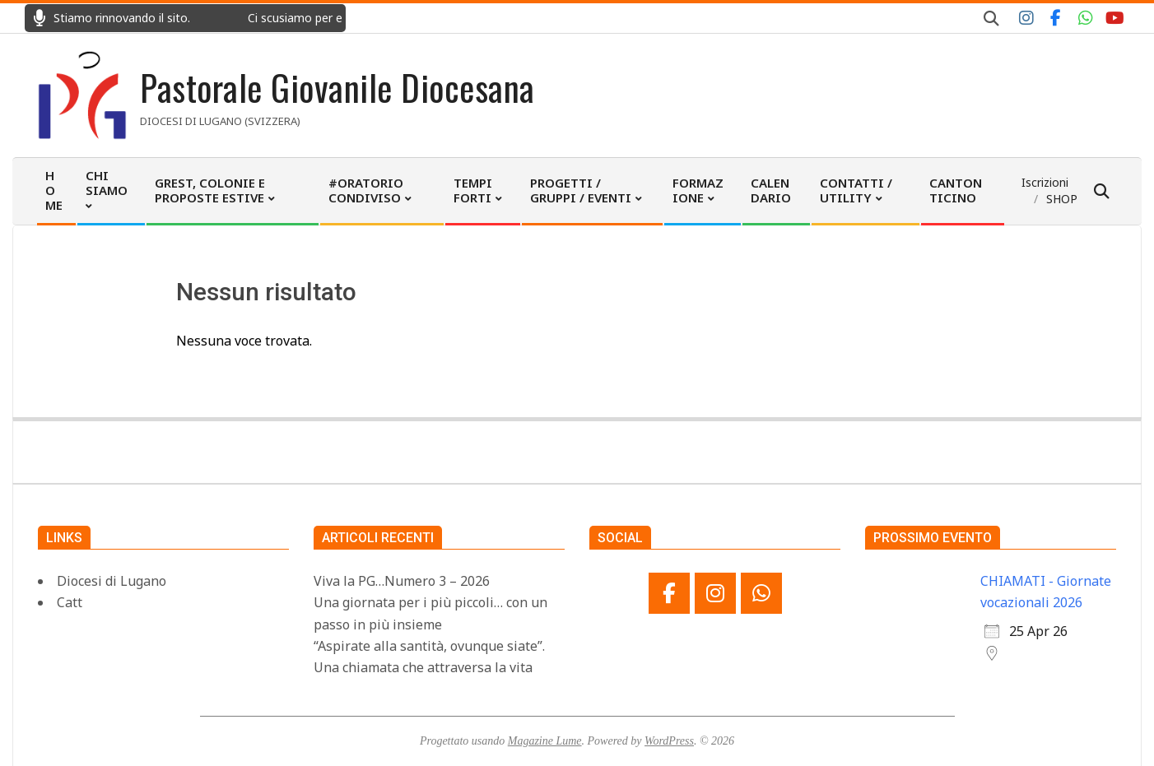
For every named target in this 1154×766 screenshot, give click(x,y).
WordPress (669, 741)
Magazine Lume (545, 741)
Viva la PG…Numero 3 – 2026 (402, 581)
